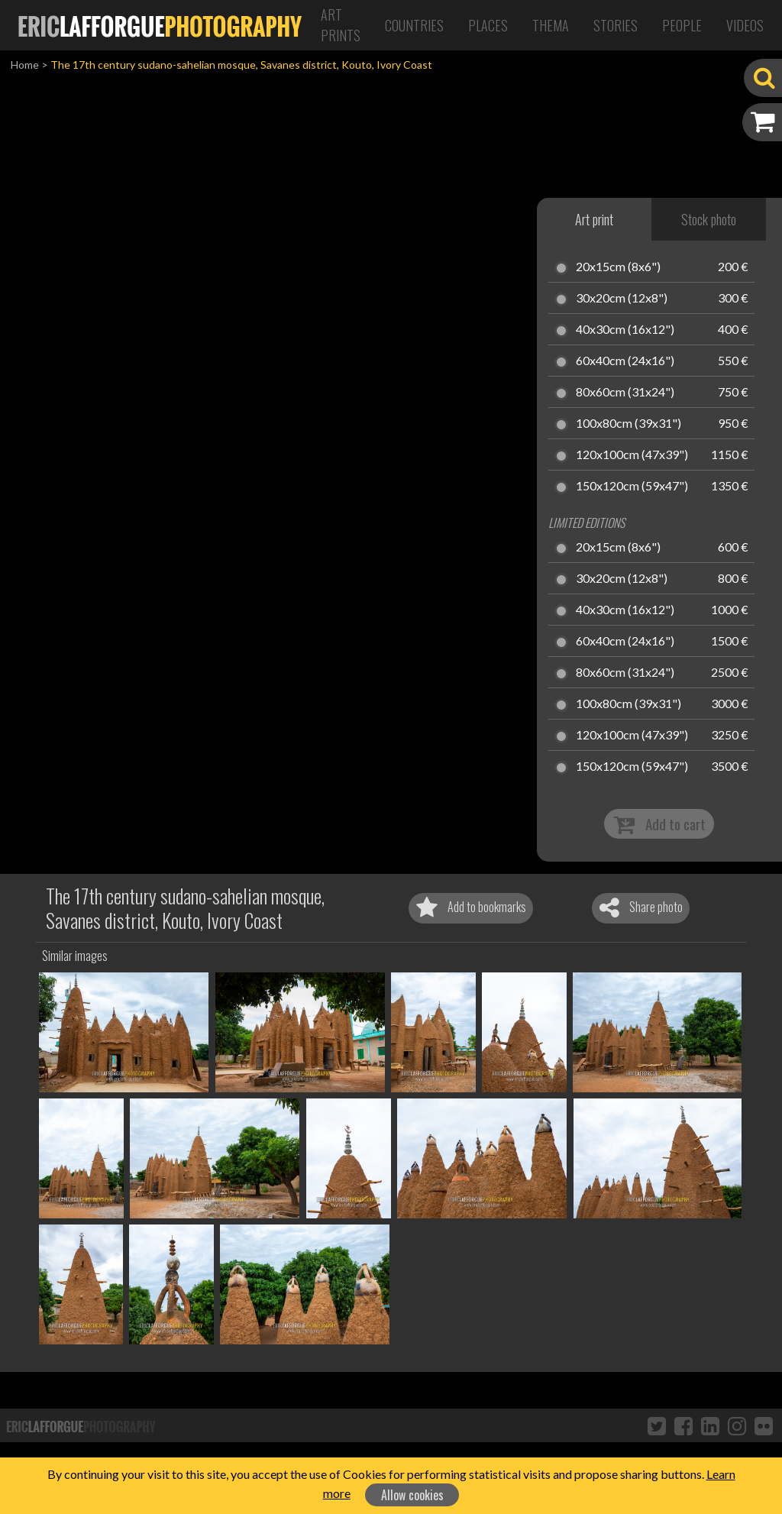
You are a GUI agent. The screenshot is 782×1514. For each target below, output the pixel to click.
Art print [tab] (594, 219)
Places (488, 25)
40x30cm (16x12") (625, 330)
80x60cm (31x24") (625, 393)
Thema (550, 25)
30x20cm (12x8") (621, 299)
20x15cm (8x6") (618, 267)
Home (25, 64)
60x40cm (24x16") (625, 361)
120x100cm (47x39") (632, 455)
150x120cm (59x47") (632, 486)
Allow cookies (412, 1495)
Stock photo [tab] (708, 219)
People (682, 25)
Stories (615, 25)
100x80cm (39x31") (628, 424)
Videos (745, 25)
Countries (414, 25)
